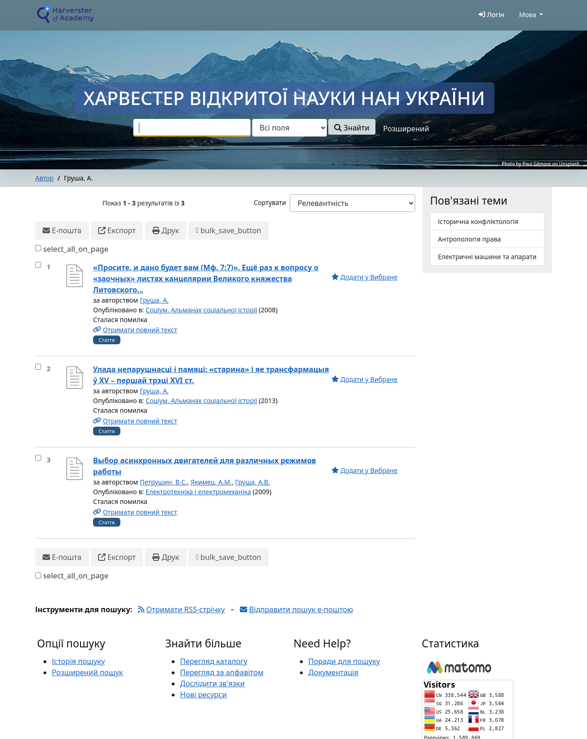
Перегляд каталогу (213, 661)
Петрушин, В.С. (163, 482)
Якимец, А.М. (211, 482)
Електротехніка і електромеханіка (198, 491)
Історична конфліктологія (478, 221)
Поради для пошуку (344, 661)
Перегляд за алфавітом (221, 672)
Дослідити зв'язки (212, 683)
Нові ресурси (203, 694)
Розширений (406, 129)
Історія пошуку (78, 661)
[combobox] (191, 128)
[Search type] (289, 128)
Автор (44, 178)
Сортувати (270, 202)
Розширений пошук (87, 672)
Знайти (351, 128)
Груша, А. (154, 300)
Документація (333, 672)
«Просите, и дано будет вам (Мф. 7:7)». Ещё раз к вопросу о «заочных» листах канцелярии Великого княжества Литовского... (205, 278)
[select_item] (38, 265)
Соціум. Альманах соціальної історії (201, 309)
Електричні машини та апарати (487, 256)
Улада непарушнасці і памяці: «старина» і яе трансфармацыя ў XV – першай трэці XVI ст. (211, 374)
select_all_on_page (75, 249)
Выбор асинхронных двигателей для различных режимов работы (204, 466)
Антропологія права (469, 239)
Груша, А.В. (252, 482)
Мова (527, 14)
